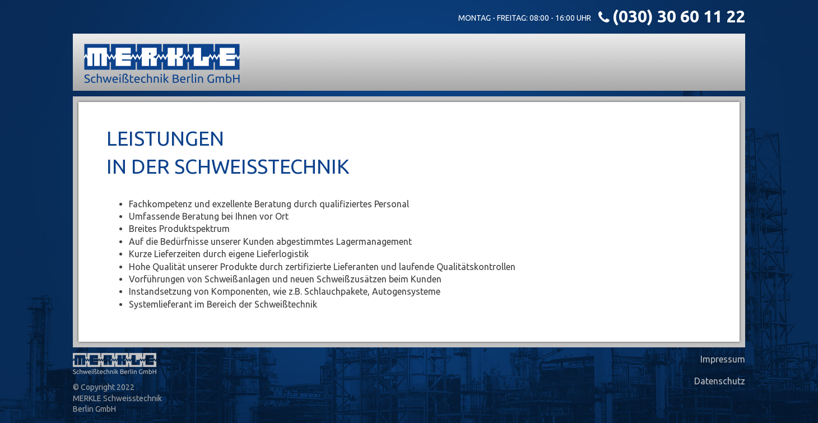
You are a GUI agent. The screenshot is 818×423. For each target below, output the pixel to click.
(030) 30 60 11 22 (678, 16)
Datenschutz (719, 381)
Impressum (722, 359)
